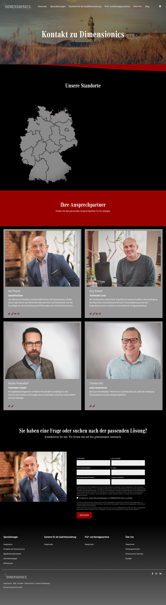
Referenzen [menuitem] (8, 563)
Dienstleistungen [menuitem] (10, 558)
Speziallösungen (57, 6)
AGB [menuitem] (14, 583)
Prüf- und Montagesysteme (117, 6)
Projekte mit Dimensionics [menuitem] (14, 549)
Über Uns (137, 6)
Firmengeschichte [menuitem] (132, 549)
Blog (147, 6)
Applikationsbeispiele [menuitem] (12, 554)
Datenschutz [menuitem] (29, 583)
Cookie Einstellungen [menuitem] (42, 583)
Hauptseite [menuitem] (7, 544)
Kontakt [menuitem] (128, 558)
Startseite (42, 6)
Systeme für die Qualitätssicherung (85, 6)
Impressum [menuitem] (7, 583)
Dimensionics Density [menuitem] (134, 554)
